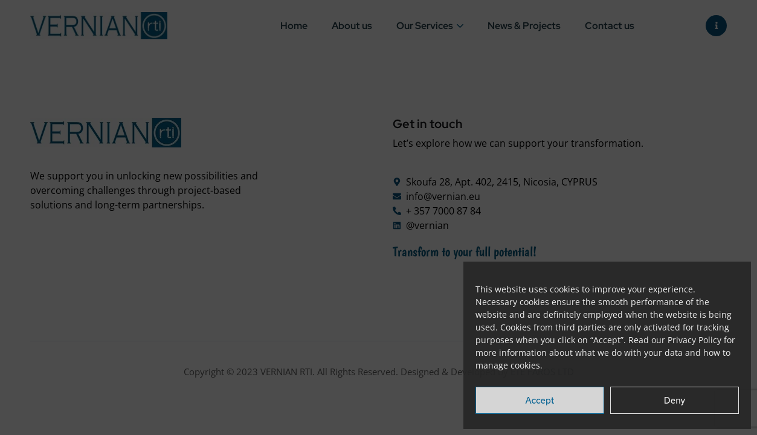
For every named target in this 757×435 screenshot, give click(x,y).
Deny (675, 401)
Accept (540, 401)
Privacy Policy (694, 340)
